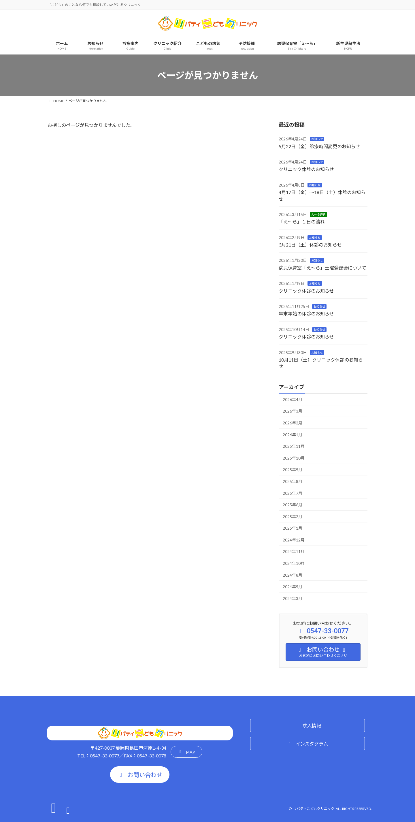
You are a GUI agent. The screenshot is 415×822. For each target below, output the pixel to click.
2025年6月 (292, 504)
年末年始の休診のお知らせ (306, 313)
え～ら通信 (318, 214)
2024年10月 (294, 563)
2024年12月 (294, 539)
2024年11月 (294, 551)
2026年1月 (292, 434)
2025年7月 (292, 492)
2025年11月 (294, 446)
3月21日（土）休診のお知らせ (310, 244)
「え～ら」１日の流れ (302, 221)
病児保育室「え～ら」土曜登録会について (322, 267)
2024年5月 (292, 586)
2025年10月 (294, 458)
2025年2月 (292, 516)
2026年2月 (292, 422)
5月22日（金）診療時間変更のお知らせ (319, 146)
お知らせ (317, 139)
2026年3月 (292, 411)
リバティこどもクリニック (313, 808)
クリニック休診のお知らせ (306, 169)
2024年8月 (292, 575)
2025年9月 (292, 469)
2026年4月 (292, 399)
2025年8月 (292, 481)
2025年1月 (292, 528)
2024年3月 (292, 598)
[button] (186, 752)
